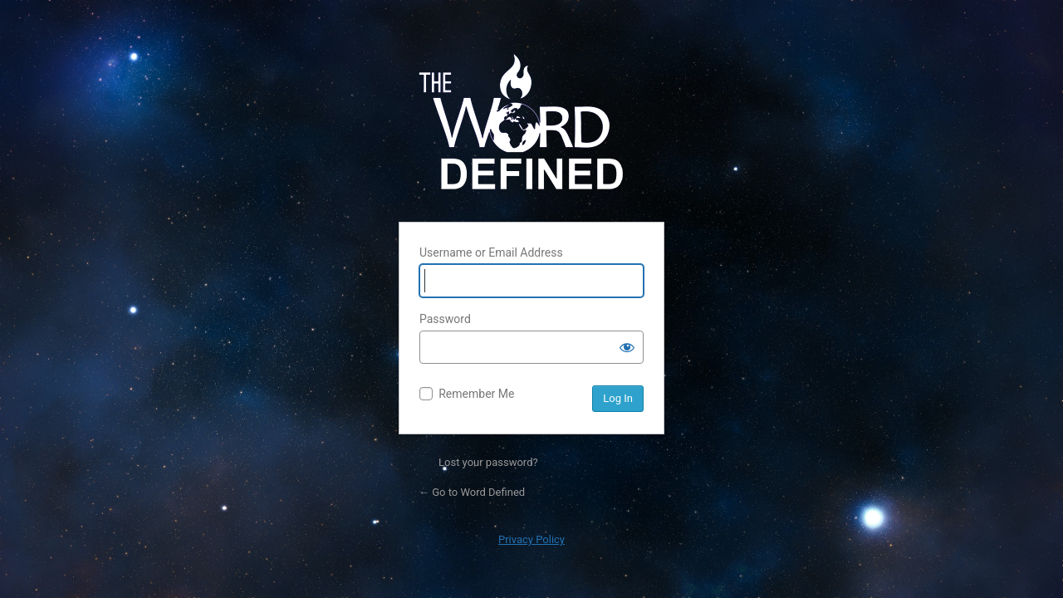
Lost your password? (488, 462)
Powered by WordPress (531, 127)
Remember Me (476, 393)
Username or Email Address (491, 252)
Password (445, 319)
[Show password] (627, 347)
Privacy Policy (531, 539)
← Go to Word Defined (472, 492)
